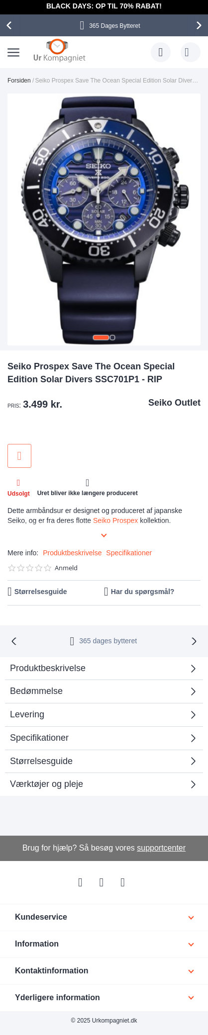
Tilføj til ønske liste (19, 456)
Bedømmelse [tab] (36, 691)
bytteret (108, 641)
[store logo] (59, 50)
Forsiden (19, 80)
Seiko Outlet (174, 403)
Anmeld (66, 568)
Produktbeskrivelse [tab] (48, 668)
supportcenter (161, 848)
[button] (101, 338)
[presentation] (10, 25)
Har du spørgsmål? (143, 592)
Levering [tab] (27, 714)
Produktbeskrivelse (72, 553)
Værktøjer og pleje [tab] (46, 784)
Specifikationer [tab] (39, 738)
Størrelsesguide (40, 592)
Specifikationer (129, 553)
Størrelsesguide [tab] (41, 761)
